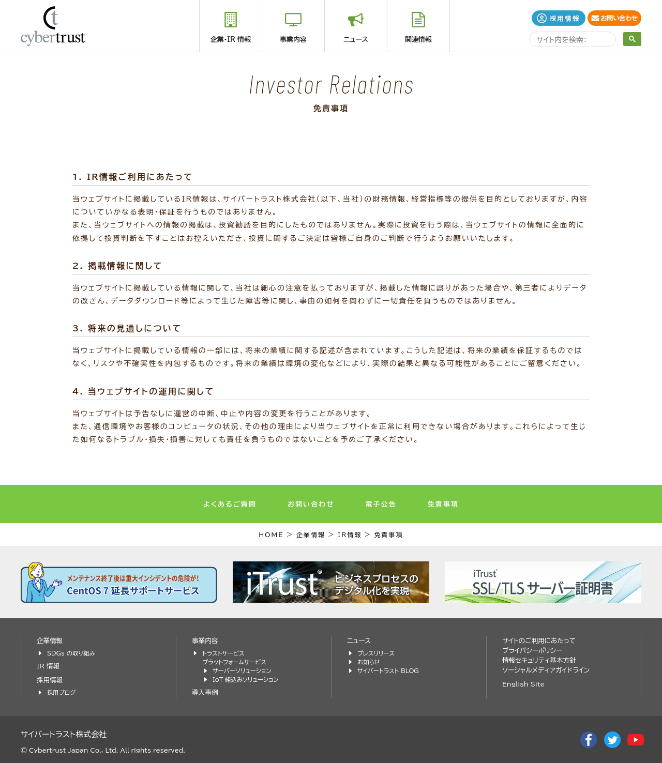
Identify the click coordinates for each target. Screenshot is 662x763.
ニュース (355, 39)
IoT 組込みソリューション (246, 679)
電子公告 (380, 504)
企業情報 (310, 534)
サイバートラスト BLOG (388, 671)
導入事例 (205, 692)
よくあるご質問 (230, 504)
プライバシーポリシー (532, 650)
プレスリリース (376, 653)
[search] (571, 40)
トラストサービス (223, 653)
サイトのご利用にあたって (539, 640)
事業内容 (293, 39)
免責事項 (443, 504)
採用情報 (50, 680)
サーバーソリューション (242, 671)
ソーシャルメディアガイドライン (546, 670)
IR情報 (350, 534)
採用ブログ (61, 692)
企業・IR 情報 (230, 39)
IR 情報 (48, 666)
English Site (523, 684)
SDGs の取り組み (71, 653)
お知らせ (368, 662)
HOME (271, 534)
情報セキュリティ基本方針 (539, 660)
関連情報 (418, 39)
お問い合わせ (311, 504)
